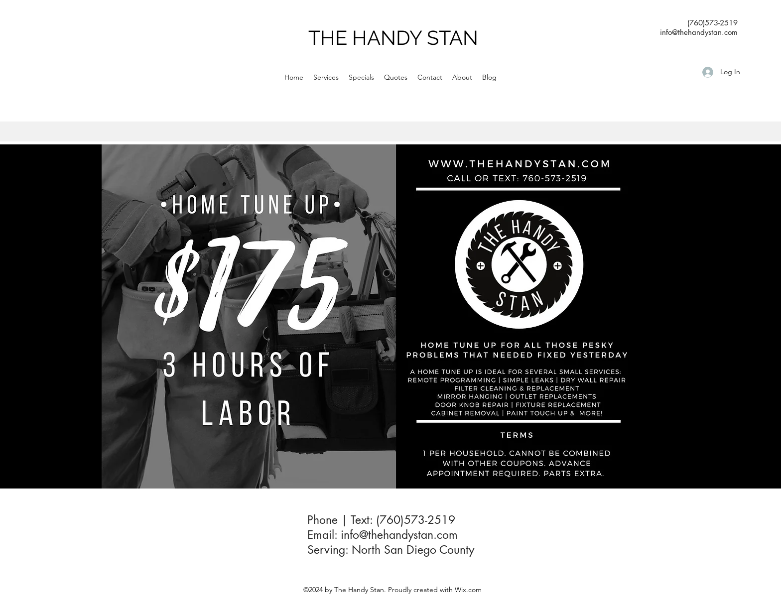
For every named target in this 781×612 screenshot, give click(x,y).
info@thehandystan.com (399, 534)
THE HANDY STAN (393, 37)
